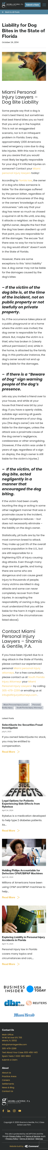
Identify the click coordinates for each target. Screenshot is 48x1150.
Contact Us (7, 1091)
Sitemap (39, 1139)
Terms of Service (33, 1136)
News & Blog (8, 1087)
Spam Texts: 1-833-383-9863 (16, 1056)
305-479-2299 (11, 690)
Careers (6, 1080)
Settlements (8, 1083)
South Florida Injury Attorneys (29, 708)
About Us (6, 1072)
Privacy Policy (15, 1136)
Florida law (25, 180)
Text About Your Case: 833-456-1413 (20, 1052)
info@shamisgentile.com (14, 1044)
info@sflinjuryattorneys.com (19, 695)
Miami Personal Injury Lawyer (16, 705)
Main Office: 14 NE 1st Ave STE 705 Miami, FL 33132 (12, 1037)
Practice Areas (9, 1076)
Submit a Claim (32, 5)
